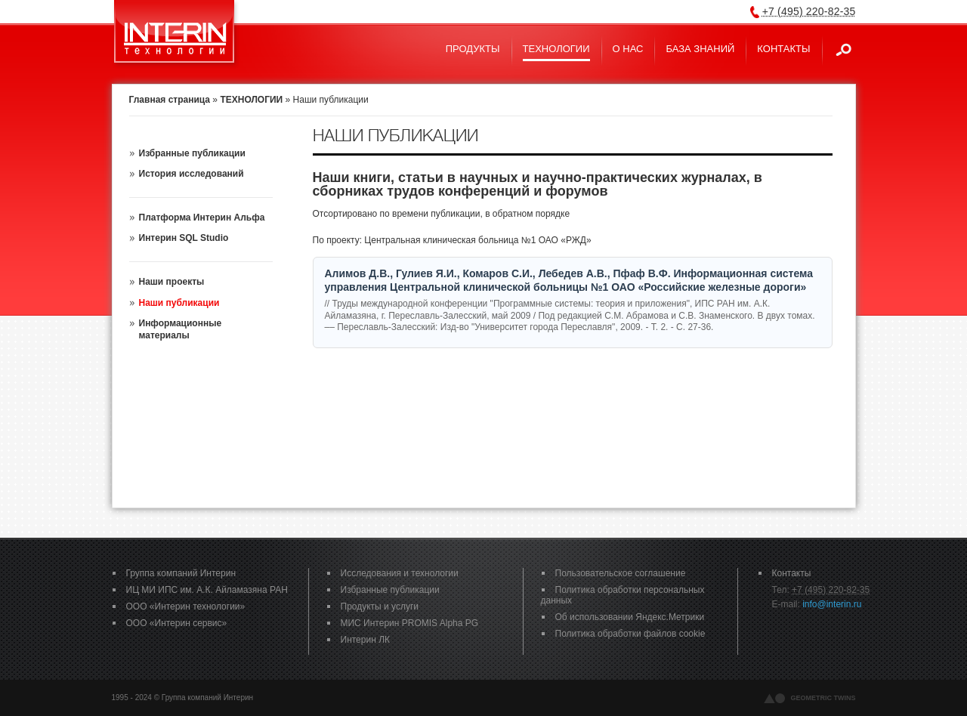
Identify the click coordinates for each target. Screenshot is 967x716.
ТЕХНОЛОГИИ (251, 99)
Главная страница (170, 99)
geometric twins (823, 698)
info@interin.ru (831, 604)
